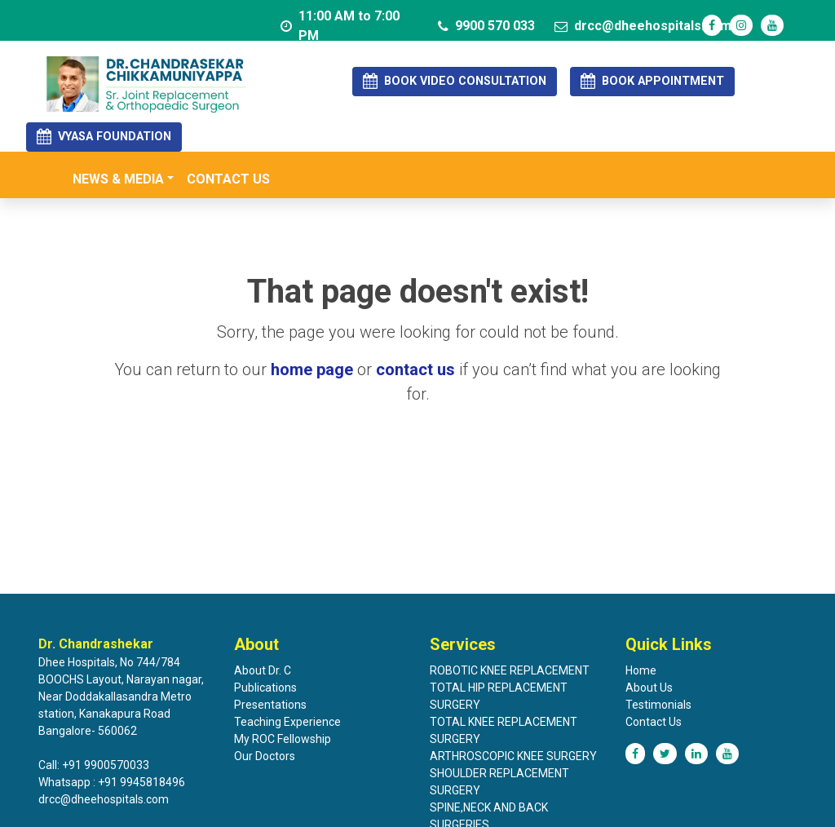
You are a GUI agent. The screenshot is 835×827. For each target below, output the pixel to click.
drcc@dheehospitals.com (642, 25)
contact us (415, 369)
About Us (649, 687)
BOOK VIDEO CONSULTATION (454, 81)
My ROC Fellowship (282, 738)
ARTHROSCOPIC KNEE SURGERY (513, 756)
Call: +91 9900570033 (93, 765)
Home (640, 670)
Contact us (228, 179)
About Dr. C (262, 670)
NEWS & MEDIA (118, 179)
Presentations (270, 704)
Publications (265, 687)
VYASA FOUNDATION (104, 137)
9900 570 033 (486, 25)
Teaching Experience (287, 721)
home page (312, 369)
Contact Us (653, 721)
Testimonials (658, 704)
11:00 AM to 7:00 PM (340, 25)
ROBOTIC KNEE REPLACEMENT (510, 670)
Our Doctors (264, 756)
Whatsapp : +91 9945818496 (111, 782)
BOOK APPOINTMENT (652, 81)
